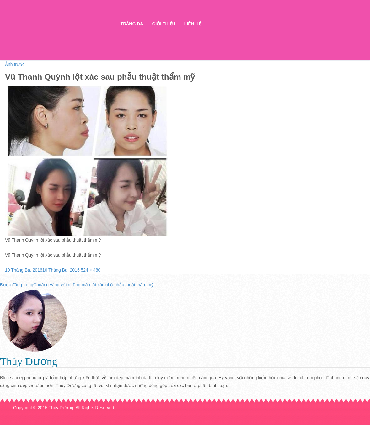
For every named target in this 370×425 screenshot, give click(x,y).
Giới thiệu (163, 23)
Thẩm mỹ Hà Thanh (59, 34)
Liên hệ (192, 23)
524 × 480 (91, 270)
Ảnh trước (14, 64)
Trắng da (132, 23)
